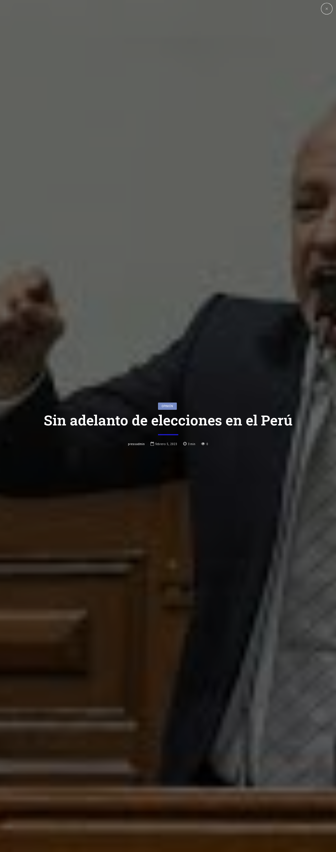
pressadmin (136, 402)
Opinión (167, 364)
